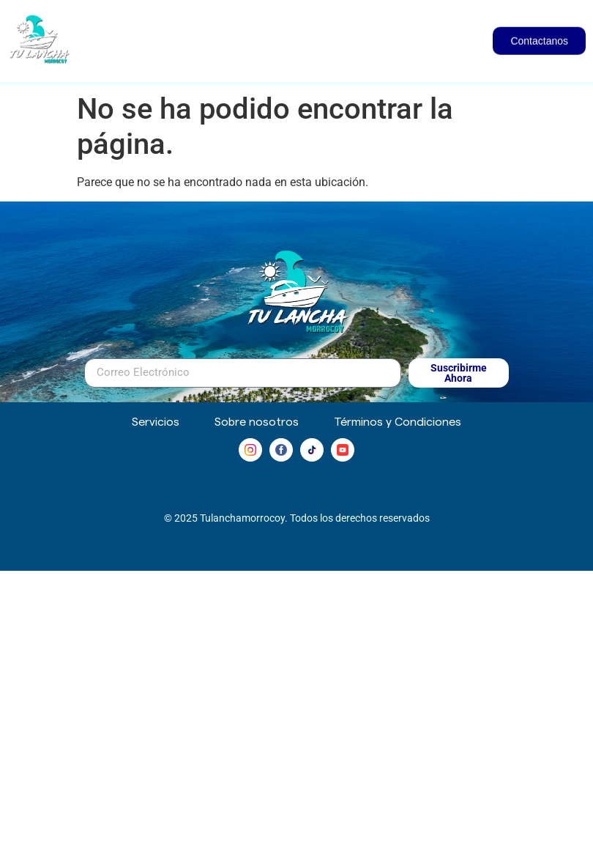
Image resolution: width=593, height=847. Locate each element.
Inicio (169, 22)
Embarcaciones (268, 22)
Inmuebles (391, 22)
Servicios (404, 55)
